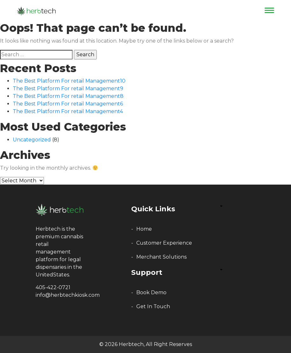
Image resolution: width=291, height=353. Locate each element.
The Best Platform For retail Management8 (68, 96)
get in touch (153, 306)
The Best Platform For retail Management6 (68, 104)
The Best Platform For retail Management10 (69, 81)
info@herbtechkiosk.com (68, 295)
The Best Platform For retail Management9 (68, 88)
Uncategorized (32, 140)
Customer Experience (164, 243)
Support (146, 272)
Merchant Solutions (161, 257)
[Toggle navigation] (267, 10)
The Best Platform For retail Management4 (68, 111)
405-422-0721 (53, 287)
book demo (151, 292)
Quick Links (153, 209)
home (144, 229)
